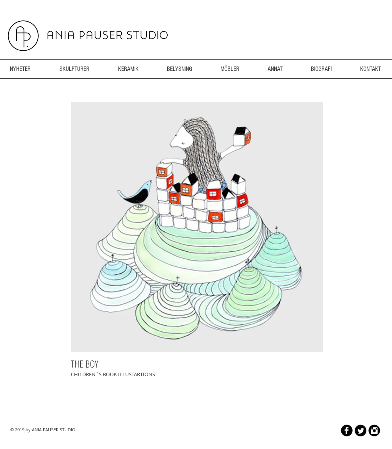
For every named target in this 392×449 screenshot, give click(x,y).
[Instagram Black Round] (374, 430)
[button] (197, 227)
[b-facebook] (347, 430)
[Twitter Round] (360, 430)
